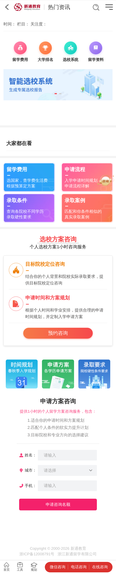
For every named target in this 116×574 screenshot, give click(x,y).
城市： (30, 470)
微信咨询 (57, 567)
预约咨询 (58, 333)
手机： (30, 485)
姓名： (30, 455)
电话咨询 (79, 567)
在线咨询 (100, 567)
